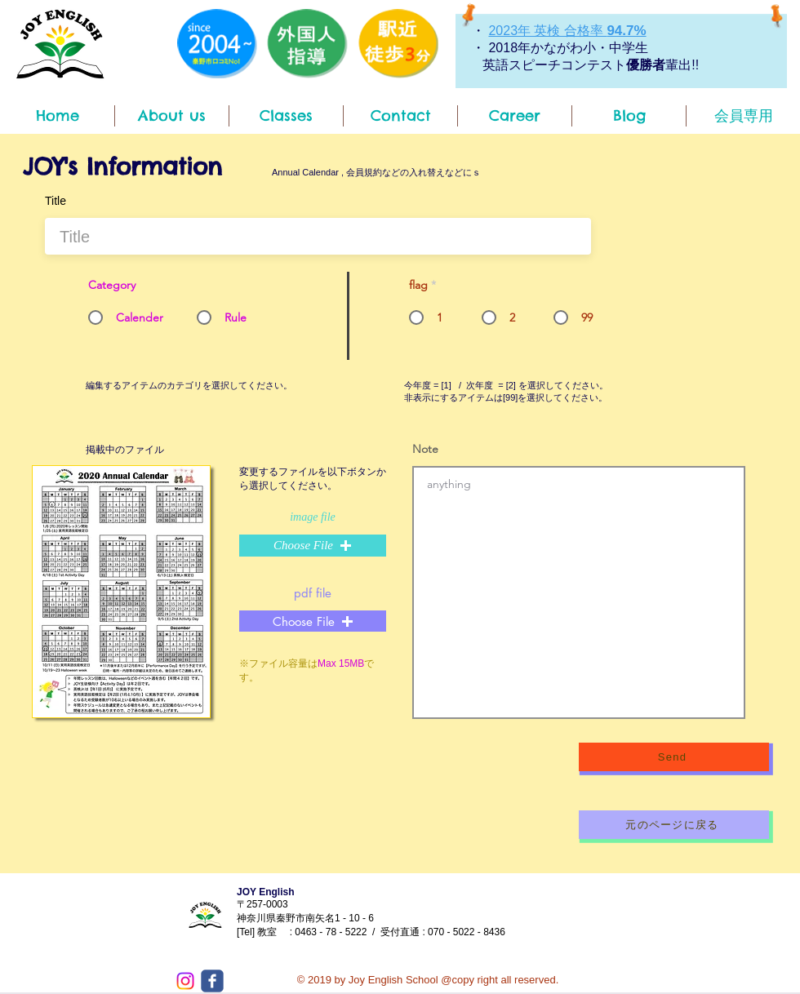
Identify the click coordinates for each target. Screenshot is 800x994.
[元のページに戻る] (674, 824)
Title (55, 200)
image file (313, 517)
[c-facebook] (212, 981)
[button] (312, 546)
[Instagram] (185, 981)
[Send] (674, 757)
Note (425, 449)
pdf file (312, 593)
